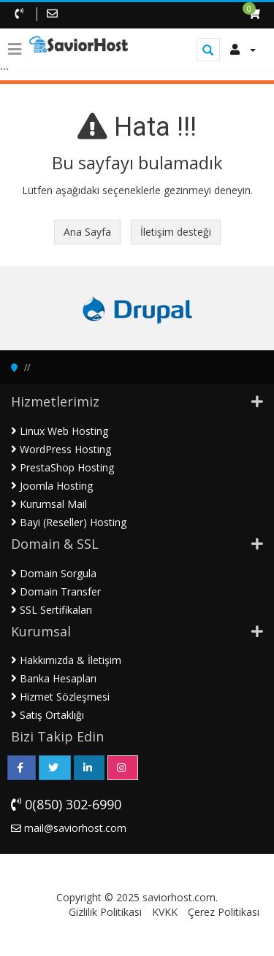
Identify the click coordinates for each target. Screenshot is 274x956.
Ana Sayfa (87, 232)
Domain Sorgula (53, 573)
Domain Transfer (56, 591)
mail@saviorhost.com (68, 828)
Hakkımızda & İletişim (66, 660)
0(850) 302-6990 (66, 804)
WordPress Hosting (61, 449)
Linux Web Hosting (59, 431)
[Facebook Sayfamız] (21, 767)
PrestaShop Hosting (62, 467)
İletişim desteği (175, 232)
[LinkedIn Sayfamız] (89, 767)
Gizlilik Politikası (105, 912)
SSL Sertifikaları (51, 610)
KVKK (165, 912)
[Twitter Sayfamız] (55, 767)
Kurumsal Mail (49, 504)
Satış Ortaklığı (47, 715)
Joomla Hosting (52, 486)
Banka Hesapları (53, 678)
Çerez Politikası (223, 912)
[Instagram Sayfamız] (122, 767)
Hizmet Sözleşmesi (60, 696)
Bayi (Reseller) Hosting (68, 522)
